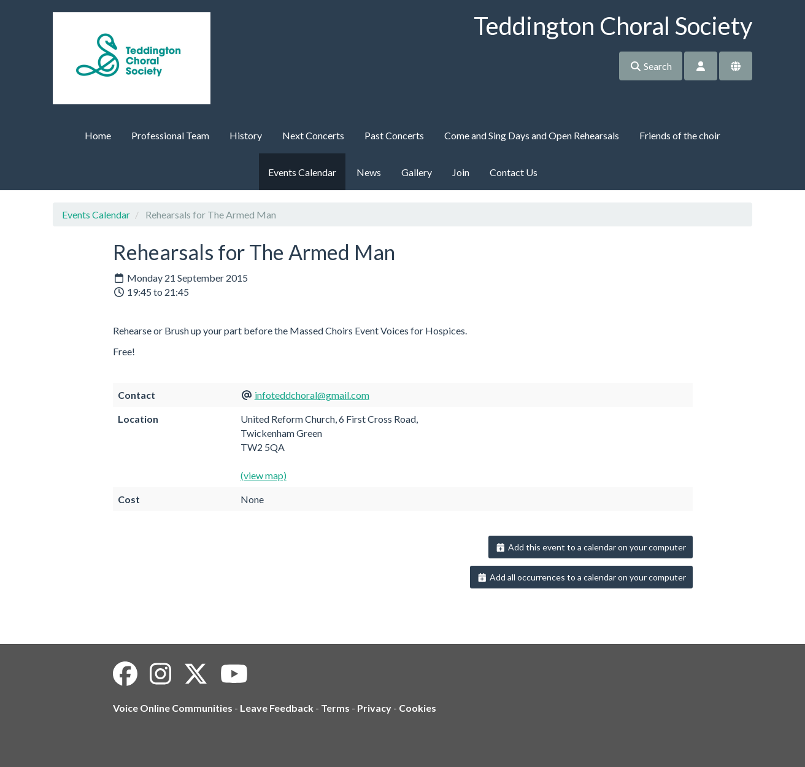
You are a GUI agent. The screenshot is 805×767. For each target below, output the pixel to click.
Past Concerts (394, 135)
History (245, 135)
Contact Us (513, 172)
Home (98, 135)
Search (651, 66)
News (368, 172)
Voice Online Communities (173, 708)
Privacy (374, 708)
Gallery (416, 172)
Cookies (417, 708)
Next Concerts (313, 135)
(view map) (264, 475)
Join (460, 172)
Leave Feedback (277, 708)
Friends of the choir (679, 135)
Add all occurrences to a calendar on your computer (581, 577)
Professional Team (170, 135)
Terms (335, 708)
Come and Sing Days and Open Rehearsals (531, 135)
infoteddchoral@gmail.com (312, 395)
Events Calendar (302, 172)
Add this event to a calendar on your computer (590, 547)
